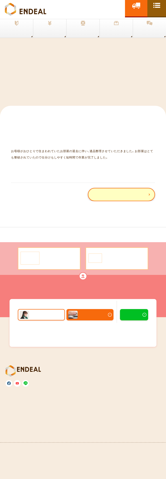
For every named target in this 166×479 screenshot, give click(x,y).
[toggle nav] (156, 8)
